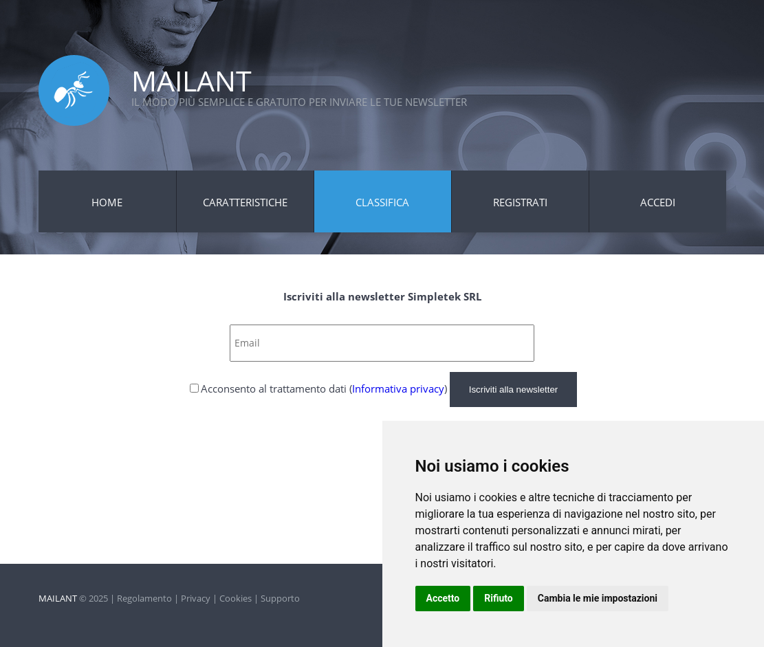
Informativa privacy (398, 388)
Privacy (195, 598)
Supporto (280, 598)
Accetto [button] (443, 598)
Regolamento (144, 598)
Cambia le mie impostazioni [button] (597, 598)
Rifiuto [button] (498, 598)
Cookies (235, 598)
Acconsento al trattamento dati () (324, 388)
